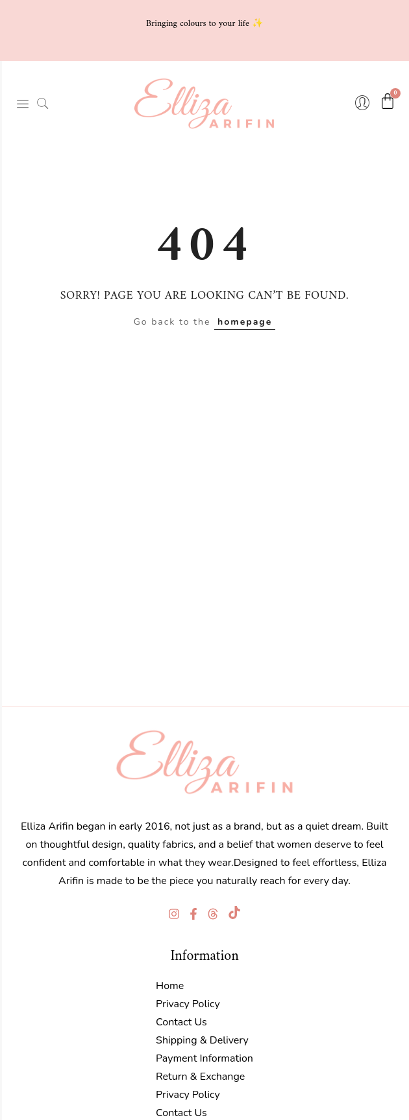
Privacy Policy (188, 1004)
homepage (244, 322)
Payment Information (204, 1058)
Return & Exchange (200, 1076)
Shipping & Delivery (202, 1040)
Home (170, 985)
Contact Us (181, 1022)
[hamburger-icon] (22, 104)
